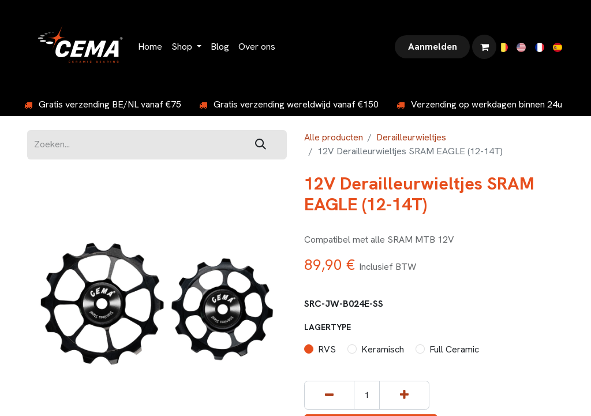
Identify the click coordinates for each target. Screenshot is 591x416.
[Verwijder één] (329, 395)
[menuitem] (150, 46)
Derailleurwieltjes (411, 137)
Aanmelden (432, 46)
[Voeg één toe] (404, 395)
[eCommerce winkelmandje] (484, 47)
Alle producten (333, 137)
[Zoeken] (260, 144)
